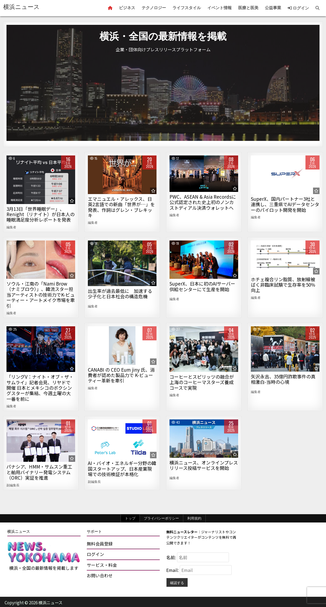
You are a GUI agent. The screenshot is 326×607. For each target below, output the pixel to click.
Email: (173, 570)
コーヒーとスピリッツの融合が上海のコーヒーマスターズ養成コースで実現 (201, 382)
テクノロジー (154, 7)
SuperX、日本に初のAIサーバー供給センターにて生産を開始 (202, 286)
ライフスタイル (186, 7)
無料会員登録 (100, 543)
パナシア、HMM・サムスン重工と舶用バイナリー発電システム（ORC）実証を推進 (39, 472)
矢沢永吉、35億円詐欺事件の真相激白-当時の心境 (283, 379)
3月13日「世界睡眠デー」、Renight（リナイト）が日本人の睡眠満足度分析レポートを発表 (40, 214)
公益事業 (273, 7)
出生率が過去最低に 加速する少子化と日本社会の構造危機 (120, 293)
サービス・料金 (102, 565)
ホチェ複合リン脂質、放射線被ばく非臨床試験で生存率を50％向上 (283, 285)
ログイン (298, 8)
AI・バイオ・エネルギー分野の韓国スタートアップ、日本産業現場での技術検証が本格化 (122, 468)
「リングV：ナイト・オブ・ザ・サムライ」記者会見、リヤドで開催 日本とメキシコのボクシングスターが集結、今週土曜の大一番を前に (40, 387)
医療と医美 (248, 7)
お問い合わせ (100, 575)
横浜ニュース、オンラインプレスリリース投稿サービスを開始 (203, 465)
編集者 (11, 227)
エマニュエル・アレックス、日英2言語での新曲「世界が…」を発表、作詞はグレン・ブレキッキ (121, 207)
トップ (130, 518)
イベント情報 (219, 7)
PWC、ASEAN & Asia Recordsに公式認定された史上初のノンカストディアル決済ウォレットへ (202, 202)
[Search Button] (317, 8)
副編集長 (12, 485)
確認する (177, 582)
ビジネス (127, 7)
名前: (171, 557)
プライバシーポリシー (161, 518)
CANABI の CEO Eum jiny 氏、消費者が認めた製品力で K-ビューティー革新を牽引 (121, 375)
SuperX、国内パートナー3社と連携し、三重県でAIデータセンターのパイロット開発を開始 (285, 204)
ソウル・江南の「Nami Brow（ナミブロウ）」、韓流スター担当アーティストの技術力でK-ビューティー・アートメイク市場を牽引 (40, 294)
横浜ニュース (21, 7)
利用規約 (194, 518)
